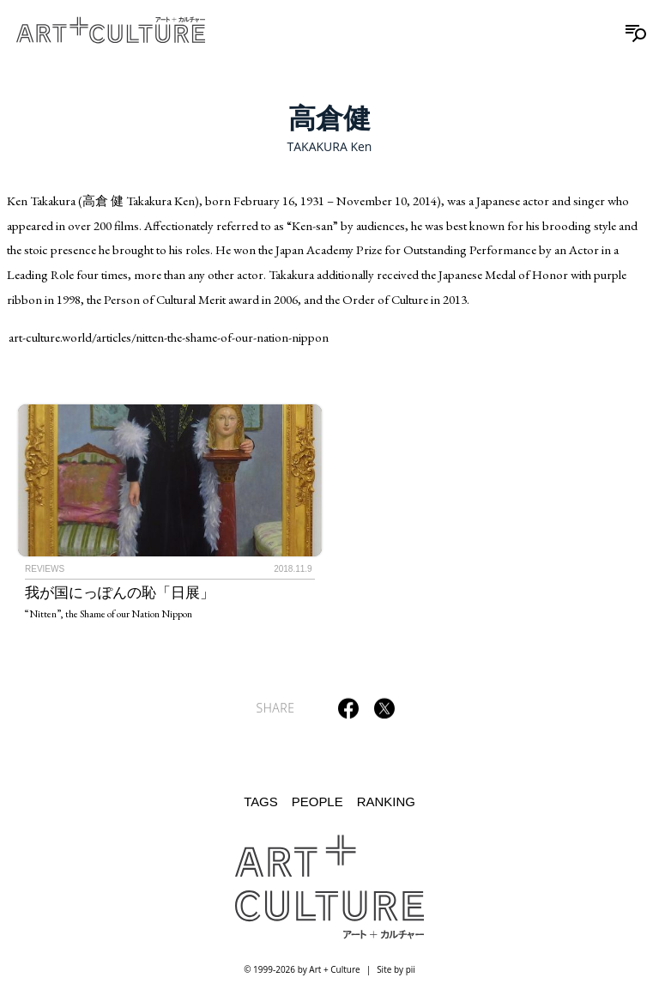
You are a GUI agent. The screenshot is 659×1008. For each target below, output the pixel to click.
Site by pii (396, 969)
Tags (261, 801)
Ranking (386, 801)
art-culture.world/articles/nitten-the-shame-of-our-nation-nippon (169, 337)
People (317, 801)
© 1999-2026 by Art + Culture (302, 969)
